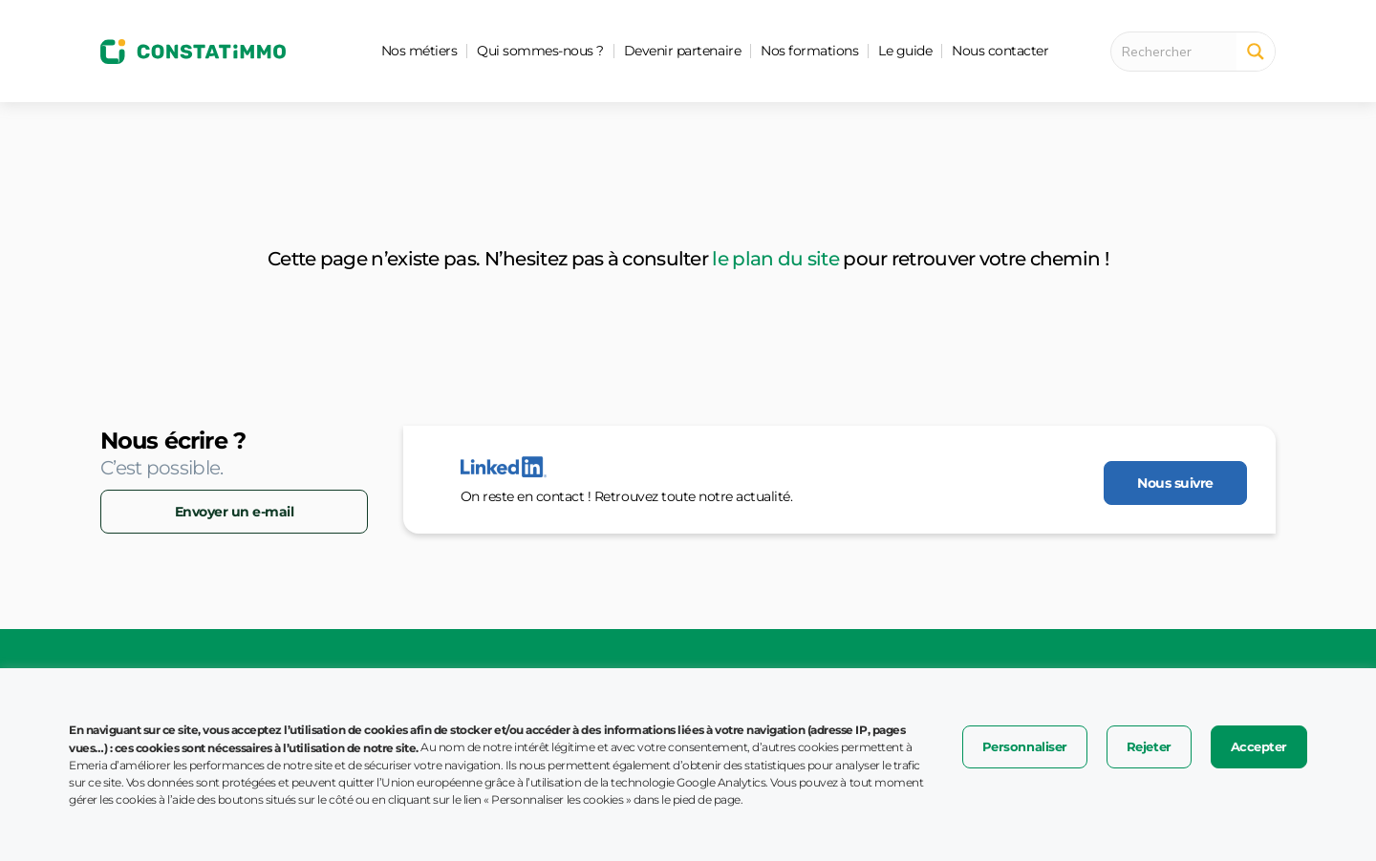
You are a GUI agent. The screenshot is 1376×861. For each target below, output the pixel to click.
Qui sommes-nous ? (540, 50)
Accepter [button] (1259, 746)
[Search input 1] (1179, 52)
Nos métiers (419, 50)
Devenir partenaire (682, 50)
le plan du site (775, 258)
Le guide (905, 50)
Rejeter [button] (1149, 746)
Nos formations (809, 50)
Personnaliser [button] (1024, 746)
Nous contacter (1000, 50)
